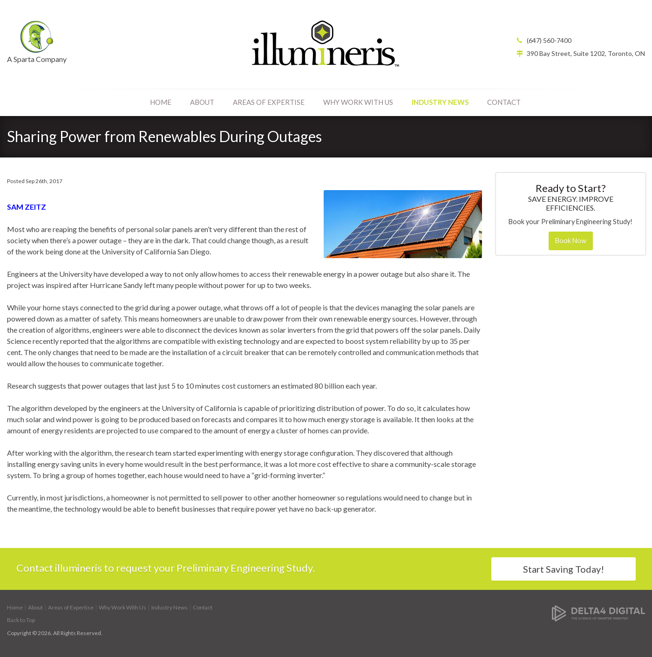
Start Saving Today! (563, 569)
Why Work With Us (358, 102)
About (202, 102)
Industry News (440, 102)
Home (160, 102)
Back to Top (21, 619)
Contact (504, 102)
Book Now (570, 241)
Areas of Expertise (269, 102)
